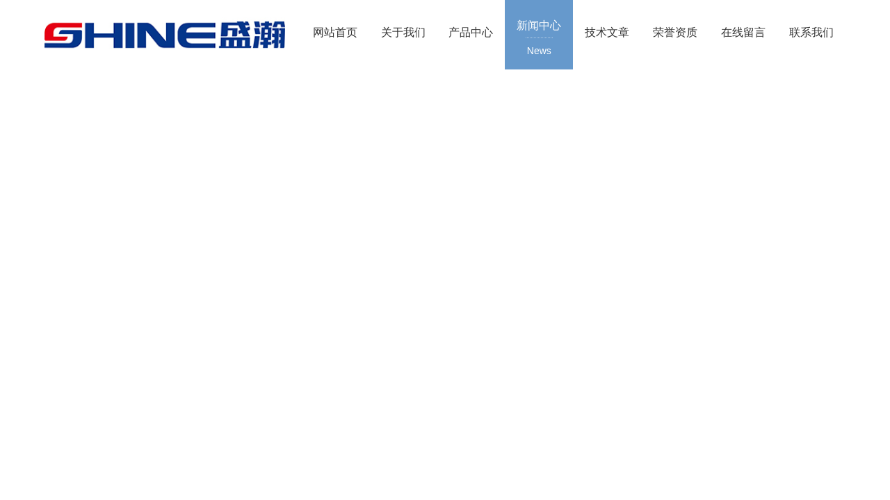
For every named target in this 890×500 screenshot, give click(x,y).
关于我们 (403, 32)
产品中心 (470, 32)
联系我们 (811, 32)
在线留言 (743, 32)
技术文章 (607, 32)
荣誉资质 (675, 32)
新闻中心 (539, 38)
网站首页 (335, 32)
